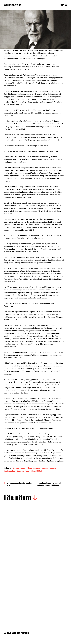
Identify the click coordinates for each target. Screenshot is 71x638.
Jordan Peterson (49, 468)
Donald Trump (19, 468)
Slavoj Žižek (36, 471)
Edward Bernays (33, 468)
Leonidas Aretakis (12, 4)
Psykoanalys (9, 471)
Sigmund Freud (23, 471)
